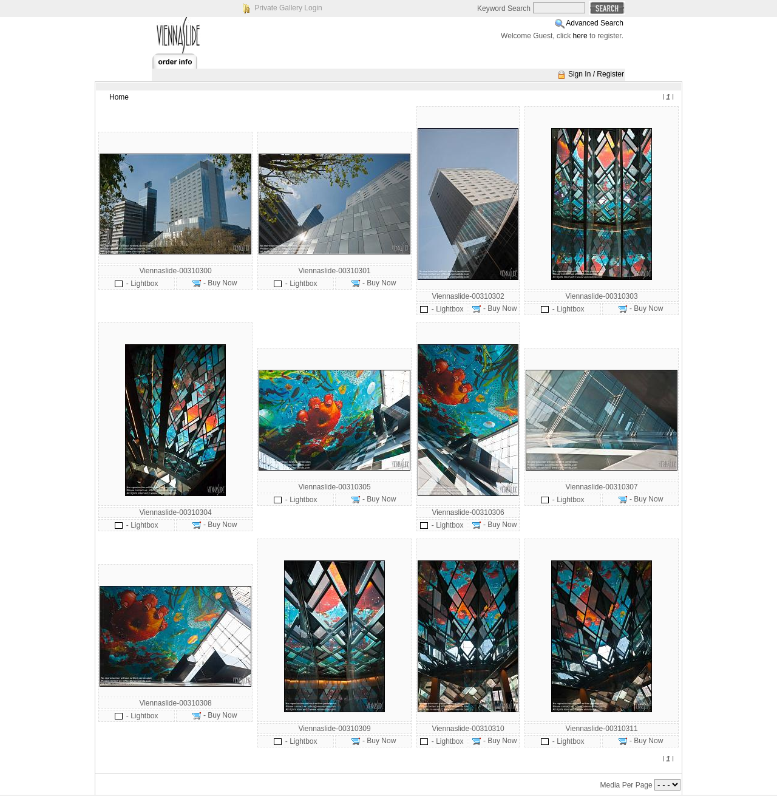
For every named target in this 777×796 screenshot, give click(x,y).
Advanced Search (594, 23)
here (580, 36)
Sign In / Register (596, 74)
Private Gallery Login (288, 8)
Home (119, 97)
